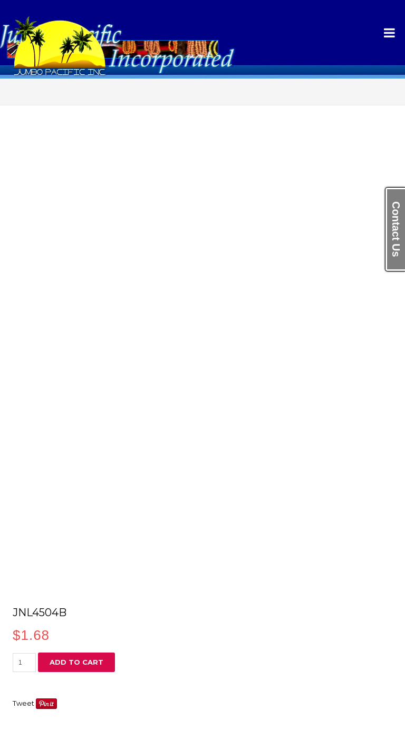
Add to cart (76, 662)
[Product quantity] (24, 662)
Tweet (23, 703)
